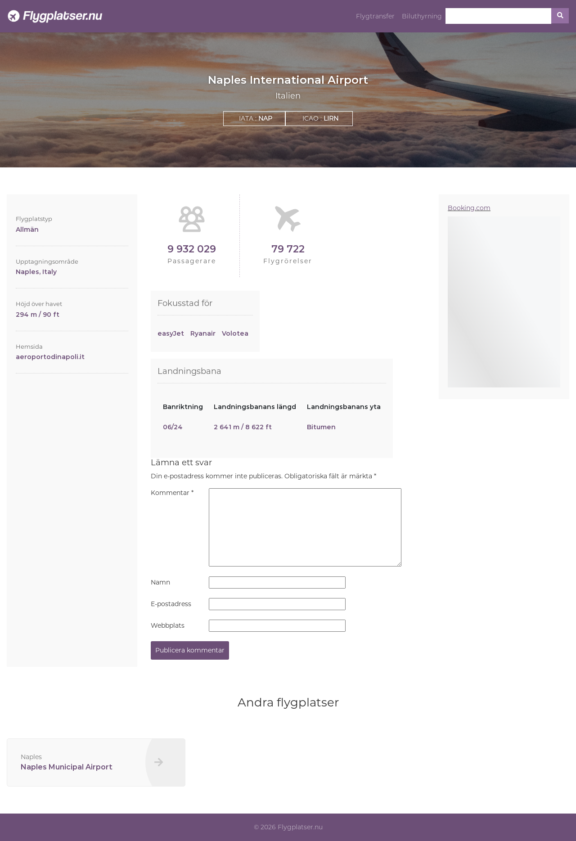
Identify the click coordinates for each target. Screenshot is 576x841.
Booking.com (469, 208)
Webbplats (167, 625)
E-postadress (171, 604)
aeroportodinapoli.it (50, 357)
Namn (160, 582)
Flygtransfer (375, 16)
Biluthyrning (422, 16)
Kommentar (172, 493)
